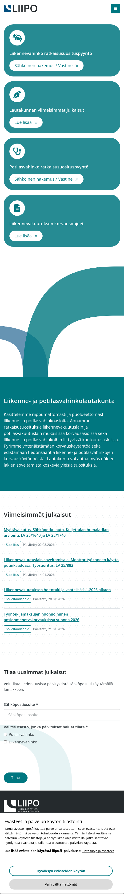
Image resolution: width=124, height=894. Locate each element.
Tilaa (15, 777)
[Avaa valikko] (115, 8)
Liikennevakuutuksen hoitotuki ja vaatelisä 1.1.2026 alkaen (57, 589)
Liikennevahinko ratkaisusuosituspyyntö (62, 53)
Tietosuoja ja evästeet (98, 851)
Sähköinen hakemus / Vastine (49, 65)
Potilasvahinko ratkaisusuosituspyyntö (62, 167)
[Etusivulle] (20, 8)
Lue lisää (29, 122)
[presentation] (39, 759)
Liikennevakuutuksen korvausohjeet (62, 223)
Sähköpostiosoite (21, 704)
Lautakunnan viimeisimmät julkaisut (62, 110)
